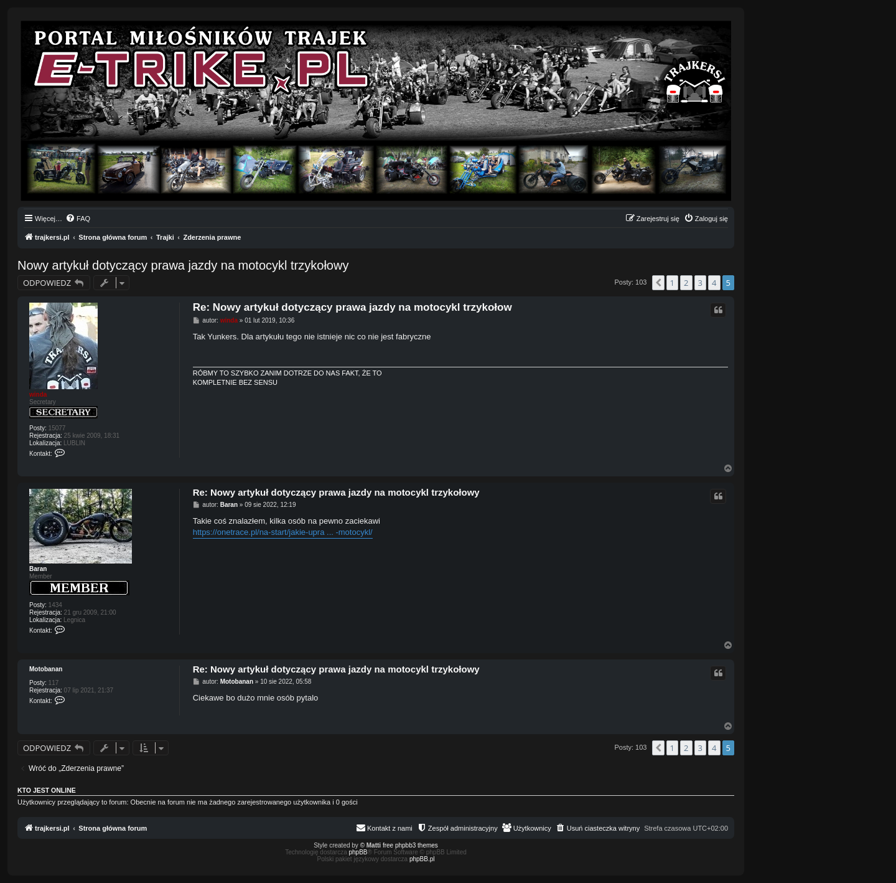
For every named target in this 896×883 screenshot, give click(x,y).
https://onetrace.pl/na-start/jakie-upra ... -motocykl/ (283, 532)
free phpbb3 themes (410, 845)
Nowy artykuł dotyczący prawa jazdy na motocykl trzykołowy (182, 265)
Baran (38, 568)
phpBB (358, 852)
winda (38, 394)
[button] (658, 282)
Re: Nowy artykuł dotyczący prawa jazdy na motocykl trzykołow (352, 307)
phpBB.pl (422, 859)
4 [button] (714, 282)
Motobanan (45, 669)
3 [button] (700, 282)
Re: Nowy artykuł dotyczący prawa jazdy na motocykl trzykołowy (336, 492)
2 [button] (686, 282)
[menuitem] (77, 218)
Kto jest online (46, 790)
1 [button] (672, 282)
